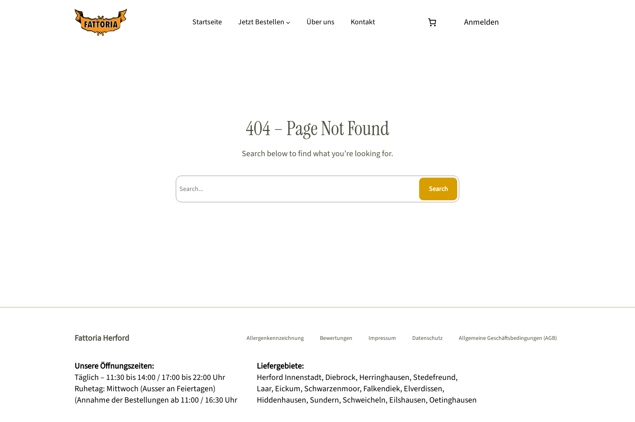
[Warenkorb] (434, 22)
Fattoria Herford (102, 338)
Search (438, 188)
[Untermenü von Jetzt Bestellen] (288, 22)
